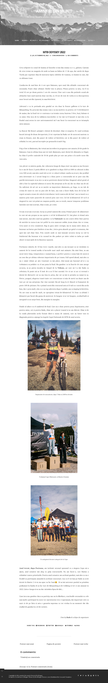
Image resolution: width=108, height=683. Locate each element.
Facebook (40, 625)
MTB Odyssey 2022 (54, 52)
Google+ (59, 625)
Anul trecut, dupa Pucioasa (31, 568)
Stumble (69, 625)
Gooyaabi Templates (65, 677)
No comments (73, 55)
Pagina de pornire (54, 644)
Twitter (50, 625)
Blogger (40, 675)
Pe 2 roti (33, 40)
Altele (90, 40)
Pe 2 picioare (44, 40)
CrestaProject (19, 677)
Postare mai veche (81, 644)
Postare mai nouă (27, 644)
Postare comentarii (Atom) (41, 666)
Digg (77, 625)
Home (17, 40)
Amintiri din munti (54, 11)
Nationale (58, 218)
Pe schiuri (55, 40)
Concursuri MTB (58, 55)
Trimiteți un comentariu (30, 657)
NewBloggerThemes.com (42, 677)
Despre (24, 40)
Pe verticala (66, 40)
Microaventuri (79, 40)
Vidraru (61, 268)
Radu (68, 617)
